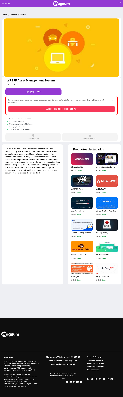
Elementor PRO (77, 167)
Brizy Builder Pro (102, 276)
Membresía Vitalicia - (63, 357)
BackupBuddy (102, 233)
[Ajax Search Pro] (82, 203)
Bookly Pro (75, 276)
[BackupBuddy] (107, 225)
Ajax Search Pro (77, 211)
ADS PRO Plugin (77, 189)
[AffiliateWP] (107, 181)
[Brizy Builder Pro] (107, 268)
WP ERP (25, 14)
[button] (88, 379)
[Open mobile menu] (6, 3)
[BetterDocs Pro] (107, 247)
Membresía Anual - (63, 361)
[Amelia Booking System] (82, 225)
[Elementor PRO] (82, 159)
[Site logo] (61, 3)
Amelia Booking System (81, 233)
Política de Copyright (94, 357)
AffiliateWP (101, 189)
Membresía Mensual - (63, 364)
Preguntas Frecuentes (95, 360)
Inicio (5, 14)
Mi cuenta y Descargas (95, 367)
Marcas (14, 14)
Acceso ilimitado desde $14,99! (61, 109)
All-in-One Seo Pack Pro (106, 211)
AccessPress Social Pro (105, 167)
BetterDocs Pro (102, 255)
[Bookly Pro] (82, 268)
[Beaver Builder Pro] (82, 247)
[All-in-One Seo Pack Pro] (107, 203)
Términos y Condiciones (95, 363)
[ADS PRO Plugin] (82, 181)
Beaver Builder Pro (78, 255)
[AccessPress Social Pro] (107, 159)
